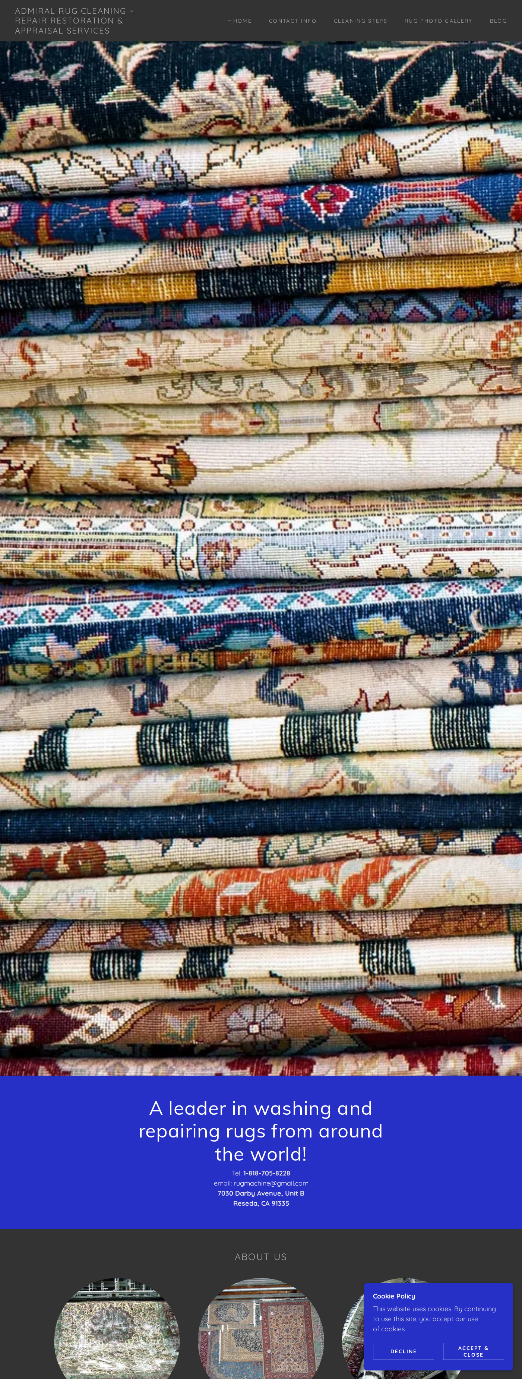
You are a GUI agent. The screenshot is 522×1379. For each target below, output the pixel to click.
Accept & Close (473, 1351)
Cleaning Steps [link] (360, 21)
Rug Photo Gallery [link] (439, 21)
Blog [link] (498, 21)
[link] (83, 31)
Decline (403, 1351)
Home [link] (242, 21)
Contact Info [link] (293, 21)
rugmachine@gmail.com (271, 1183)
